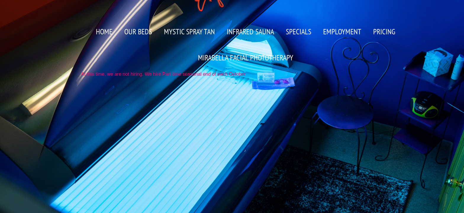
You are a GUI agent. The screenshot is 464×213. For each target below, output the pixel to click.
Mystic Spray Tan (189, 31)
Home (104, 31)
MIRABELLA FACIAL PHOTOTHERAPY (245, 57)
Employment (342, 31)
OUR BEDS (138, 31)
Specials (298, 31)
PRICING (384, 31)
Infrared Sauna (250, 31)
